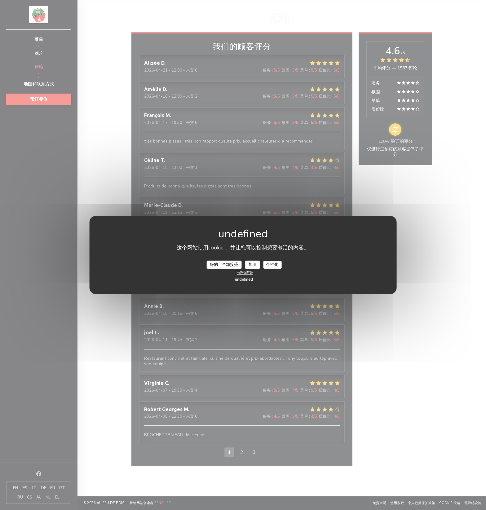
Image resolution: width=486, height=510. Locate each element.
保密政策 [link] (245, 272)
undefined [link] (244, 279)
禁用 (252, 264)
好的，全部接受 (224, 264)
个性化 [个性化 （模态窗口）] (272, 264)
